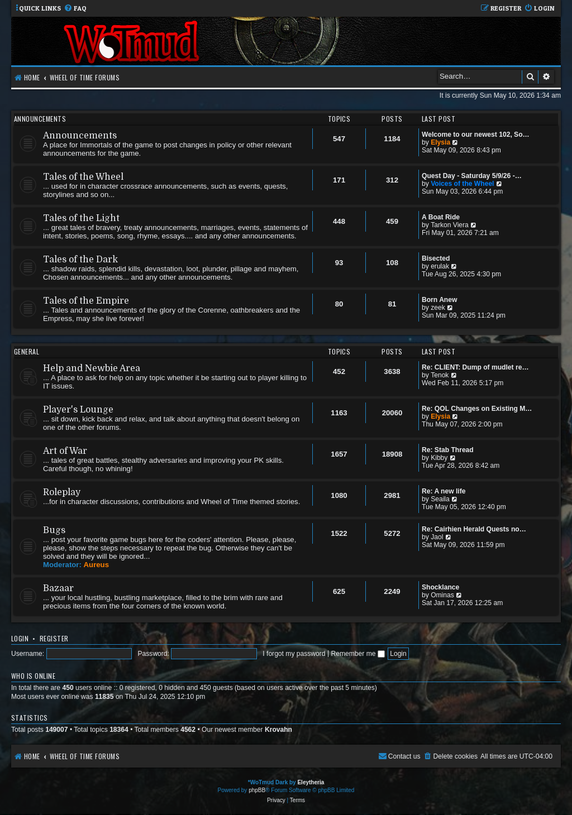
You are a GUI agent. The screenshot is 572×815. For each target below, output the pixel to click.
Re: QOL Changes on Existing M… (477, 409)
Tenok (440, 375)
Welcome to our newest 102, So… (476, 134)
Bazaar (58, 588)
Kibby (439, 458)
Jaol (437, 537)
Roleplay (61, 492)
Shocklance (440, 587)
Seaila (440, 499)
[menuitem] (75, 8)
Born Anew (439, 300)
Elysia (440, 142)
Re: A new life (443, 491)
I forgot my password (294, 654)
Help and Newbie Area (91, 368)
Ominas (442, 595)
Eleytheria (310, 782)
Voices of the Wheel (462, 184)
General (26, 351)
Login (19, 638)
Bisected (436, 258)
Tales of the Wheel (83, 177)
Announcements (40, 118)
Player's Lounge (78, 410)
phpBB (257, 790)
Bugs (54, 530)
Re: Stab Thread (448, 450)
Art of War (65, 451)
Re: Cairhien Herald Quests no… (474, 529)
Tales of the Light (81, 218)
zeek (438, 307)
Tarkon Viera (450, 225)
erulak (440, 266)
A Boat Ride (441, 217)
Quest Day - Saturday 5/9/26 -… (472, 176)
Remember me (357, 654)
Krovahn (278, 730)
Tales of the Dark (80, 260)
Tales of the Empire (86, 301)
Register (54, 638)
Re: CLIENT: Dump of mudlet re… (475, 367)
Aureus (96, 564)
